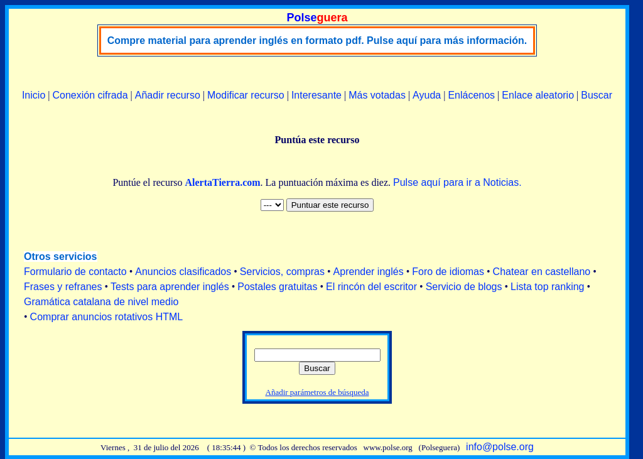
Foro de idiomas (448, 271)
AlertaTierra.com (222, 182)
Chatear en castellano (542, 271)
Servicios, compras (282, 271)
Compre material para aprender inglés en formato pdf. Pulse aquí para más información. (317, 40)
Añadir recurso (167, 95)
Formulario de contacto (75, 271)
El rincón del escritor (371, 286)
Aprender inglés (368, 271)
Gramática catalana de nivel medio (101, 301)
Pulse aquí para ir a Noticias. (457, 182)
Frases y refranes (63, 286)
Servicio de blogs (464, 286)
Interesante (316, 95)
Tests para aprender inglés (170, 286)
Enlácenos (471, 95)
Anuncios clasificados (183, 271)
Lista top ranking (547, 286)
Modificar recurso (245, 95)
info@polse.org (500, 446)
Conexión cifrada (89, 95)
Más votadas (377, 95)
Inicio (33, 95)
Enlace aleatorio (538, 95)
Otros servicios (60, 256)
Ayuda (427, 95)
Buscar (596, 95)
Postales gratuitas (277, 286)
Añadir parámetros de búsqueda (317, 392)
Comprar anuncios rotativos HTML (106, 316)
